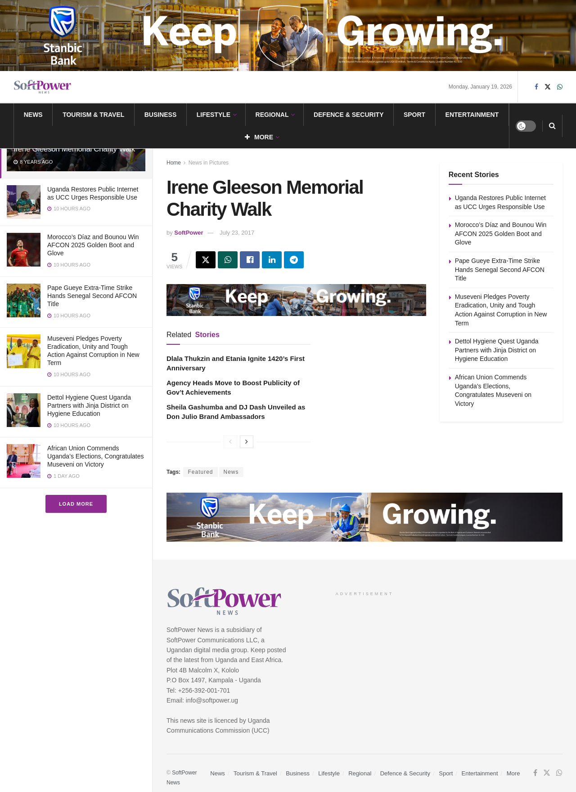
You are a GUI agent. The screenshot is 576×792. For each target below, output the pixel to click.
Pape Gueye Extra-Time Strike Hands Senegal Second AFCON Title (92, 295)
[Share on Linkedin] (272, 259)
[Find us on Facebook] (536, 87)
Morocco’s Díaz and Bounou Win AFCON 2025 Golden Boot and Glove (93, 245)
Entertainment (472, 114)
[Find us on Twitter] (547, 87)
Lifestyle (213, 114)
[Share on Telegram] (294, 259)
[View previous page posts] (230, 442)
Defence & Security (349, 114)
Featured (200, 472)
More (259, 137)
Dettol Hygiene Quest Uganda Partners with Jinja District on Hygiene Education (89, 405)
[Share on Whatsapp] (228, 259)
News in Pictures (209, 163)
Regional (272, 114)
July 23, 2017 (237, 232)
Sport (414, 114)
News (33, 114)
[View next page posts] (246, 442)
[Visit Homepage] (43, 87)
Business (160, 114)
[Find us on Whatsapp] (559, 87)
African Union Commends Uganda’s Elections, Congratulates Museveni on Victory (95, 456)
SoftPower (188, 232)
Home (173, 163)
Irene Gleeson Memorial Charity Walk (74, 149)
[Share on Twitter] (206, 259)
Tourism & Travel (93, 114)
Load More (76, 504)
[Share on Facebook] (250, 259)
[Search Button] (552, 126)
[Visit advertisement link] (288, 35)
